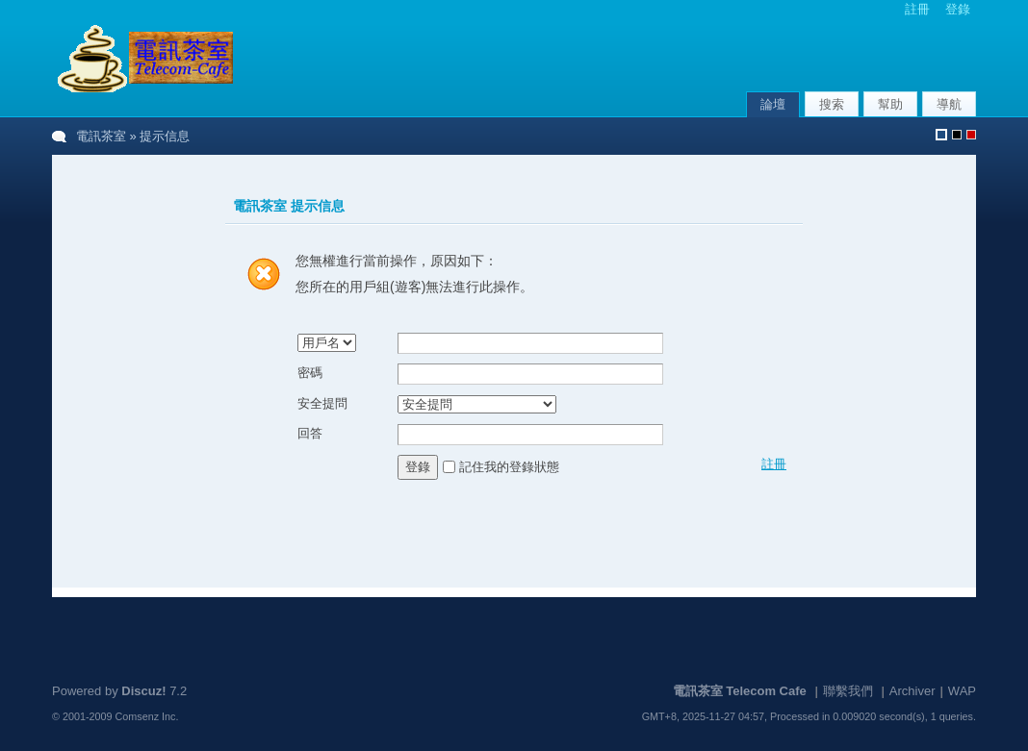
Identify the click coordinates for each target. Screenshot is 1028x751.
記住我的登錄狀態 (509, 466)
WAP (962, 691)
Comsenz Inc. (147, 716)
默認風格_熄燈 (957, 134)
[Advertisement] (751, 57)
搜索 (831, 104)
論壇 (772, 104)
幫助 (890, 104)
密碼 (309, 372)
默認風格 (941, 134)
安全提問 (322, 403)
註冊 (917, 9)
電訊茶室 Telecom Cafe (740, 691)
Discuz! (143, 691)
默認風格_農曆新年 (971, 134)
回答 (309, 433)
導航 (949, 104)
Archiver (912, 691)
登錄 (957, 9)
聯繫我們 (848, 691)
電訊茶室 (101, 136)
